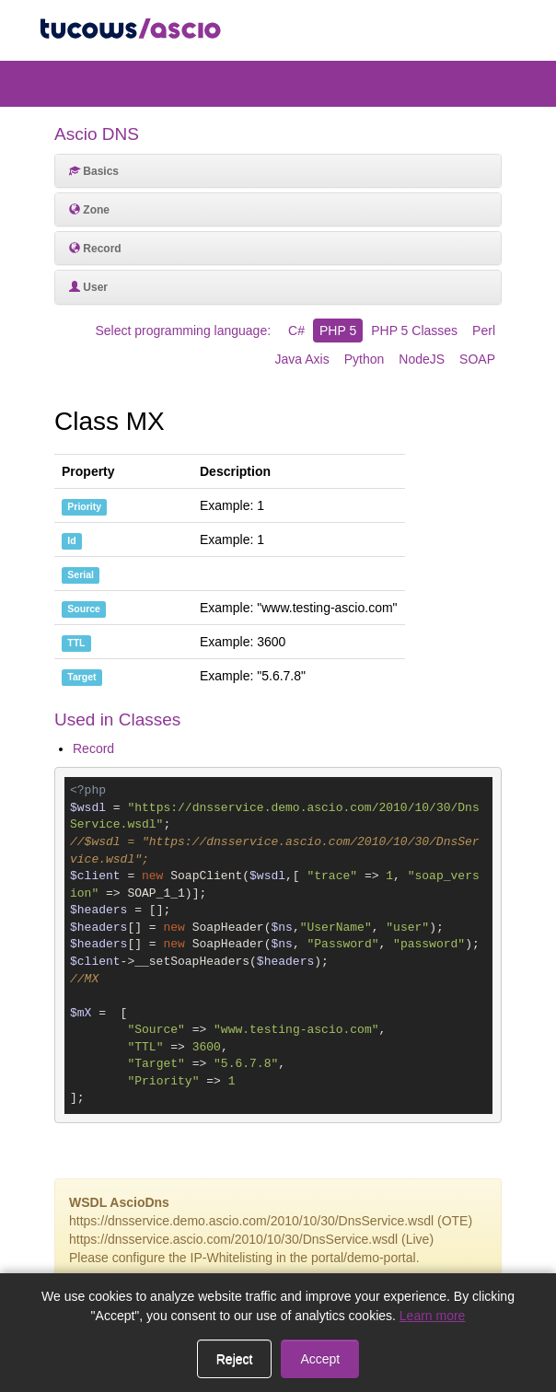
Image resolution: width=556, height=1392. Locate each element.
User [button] (88, 287)
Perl (483, 330)
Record (93, 748)
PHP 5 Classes (414, 330)
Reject (234, 1358)
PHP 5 (337, 330)
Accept (320, 1358)
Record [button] (95, 248)
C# (296, 330)
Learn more (433, 1315)
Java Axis (302, 359)
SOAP (477, 359)
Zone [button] (89, 209)
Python (364, 359)
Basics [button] (94, 171)
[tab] (278, 171)
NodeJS (422, 359)
